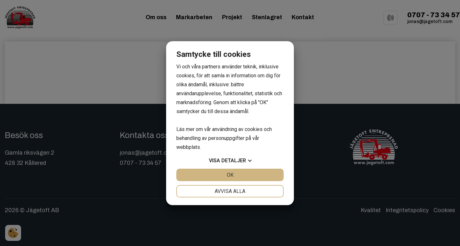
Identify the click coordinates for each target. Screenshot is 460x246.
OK (230, 175)
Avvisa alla (230, 191)
